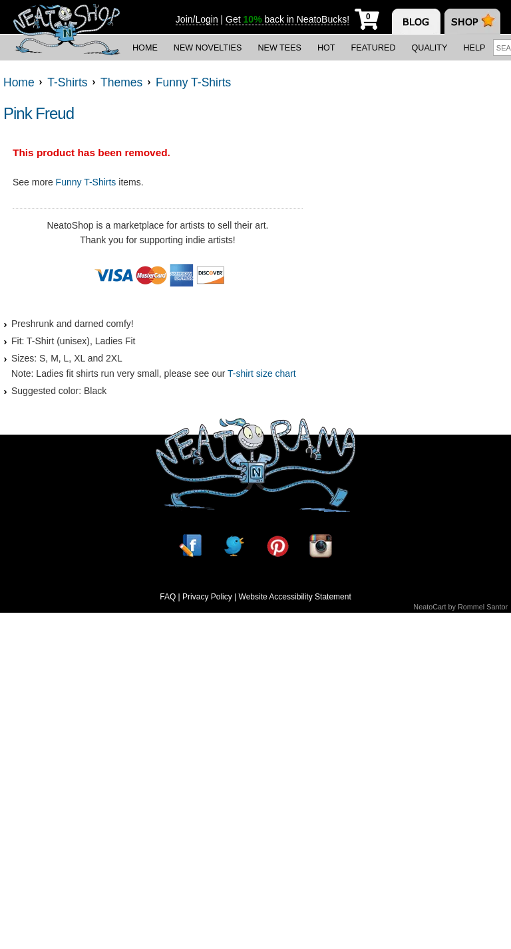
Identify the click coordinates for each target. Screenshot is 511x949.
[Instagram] (320, 546)
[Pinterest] (277, 546)
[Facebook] (190, 546)
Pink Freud (38, 113)
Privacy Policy (207, 596)
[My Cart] (367, 17)
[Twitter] (233, 546)
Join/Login (197, 19)
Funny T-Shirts (86, 182)
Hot (326, 48)
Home (145, 48)
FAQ (168, 596)
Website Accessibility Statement (295, 596)
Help (474, 48)
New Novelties (208, 48)
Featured (373, 48)
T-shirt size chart (262, 373)
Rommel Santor (483, 607)
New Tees (279, 48)
